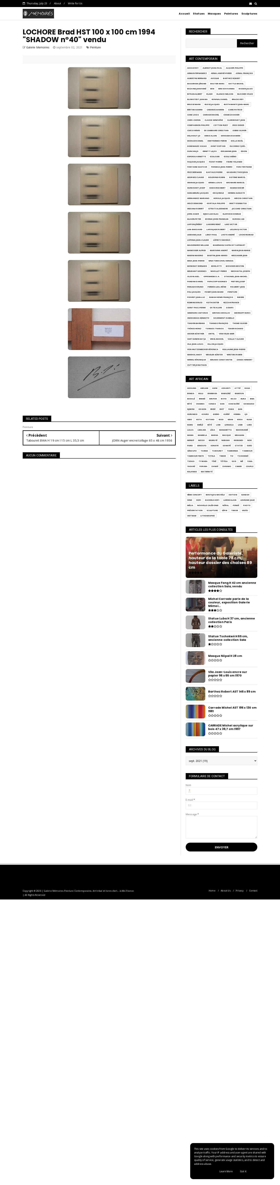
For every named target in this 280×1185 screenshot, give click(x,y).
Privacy (240, 890)
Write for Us (75, 3)
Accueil (184, 13)
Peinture (95, 47)
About (57, 3)
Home (212, 890)
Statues (199, 13)
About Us (225, 890)
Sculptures (249, 13)
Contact (253, 890)
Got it (243, 1171)
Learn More (226, 1171)
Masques (214, 13)
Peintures (231, 13)
